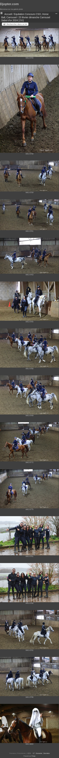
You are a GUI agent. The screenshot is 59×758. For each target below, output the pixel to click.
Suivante (39, 753)
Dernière (46, 753)
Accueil (8, 14)
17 (33, 753)
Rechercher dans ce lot (17, 24)
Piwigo (33, 756)
